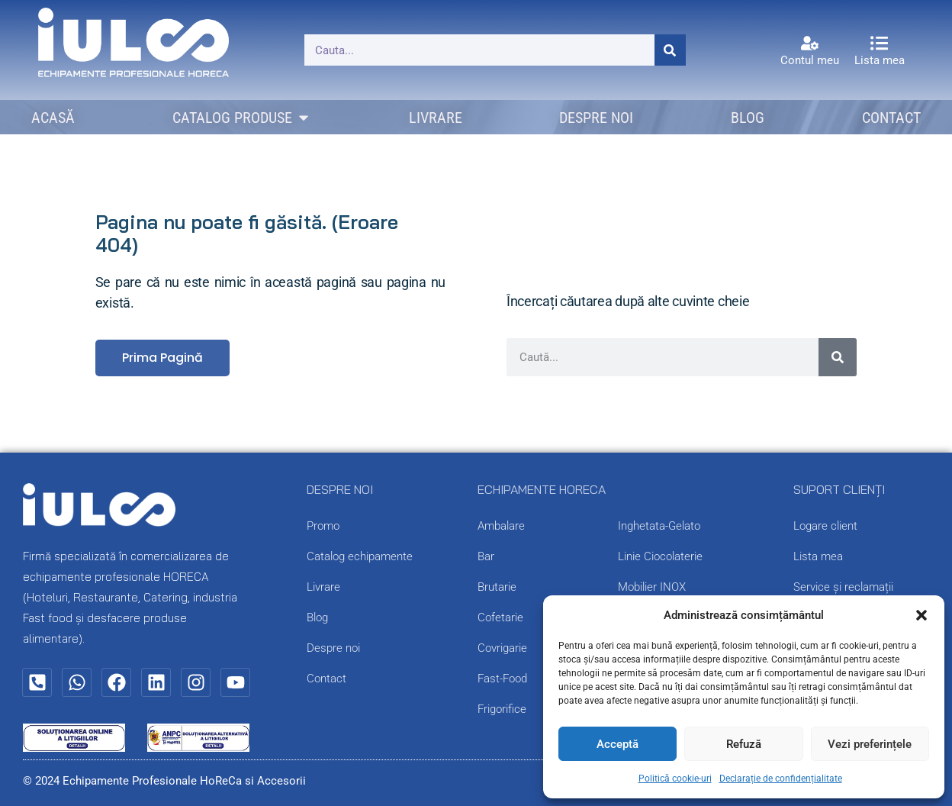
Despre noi (333, 648)
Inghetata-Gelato (659, 526)
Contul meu (809, 60)
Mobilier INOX (652, 587)
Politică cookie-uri (675, 778)
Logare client (825, 526)
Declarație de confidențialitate (780, 778)
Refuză (743, 744)
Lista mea (879, 60)
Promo (323, 526)
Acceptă (617, 744)
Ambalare (501, 526)
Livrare (323, 587)
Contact (326, 678)
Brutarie (497, 587)
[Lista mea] (879, 43)
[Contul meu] (810, 43)
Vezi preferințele (870, 744)
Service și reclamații (843, 587)
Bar (486, 556)
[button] (921, 615)
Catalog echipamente (360, 556)
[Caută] (670, 50)
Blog (317, 617)
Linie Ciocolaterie (660, 556)
